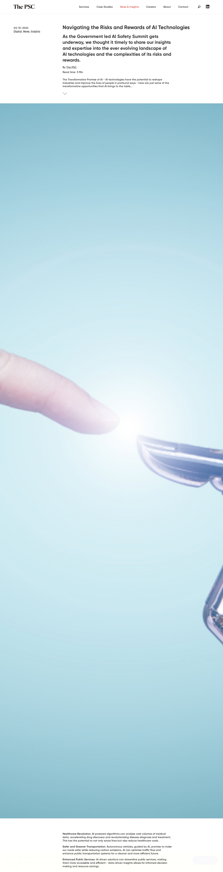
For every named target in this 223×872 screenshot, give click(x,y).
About (167, 6)
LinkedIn (207, 6)
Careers (151, 6)
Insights (35, 31)
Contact (183, 6)
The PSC (25, 7)
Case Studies (105, 6)
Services (84, 6)
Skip (68, 94)
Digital (18, 31)
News (26, 31)
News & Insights (129, 6)
